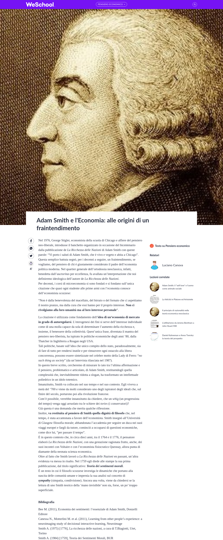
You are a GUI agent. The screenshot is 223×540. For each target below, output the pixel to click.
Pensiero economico (178, 245)
